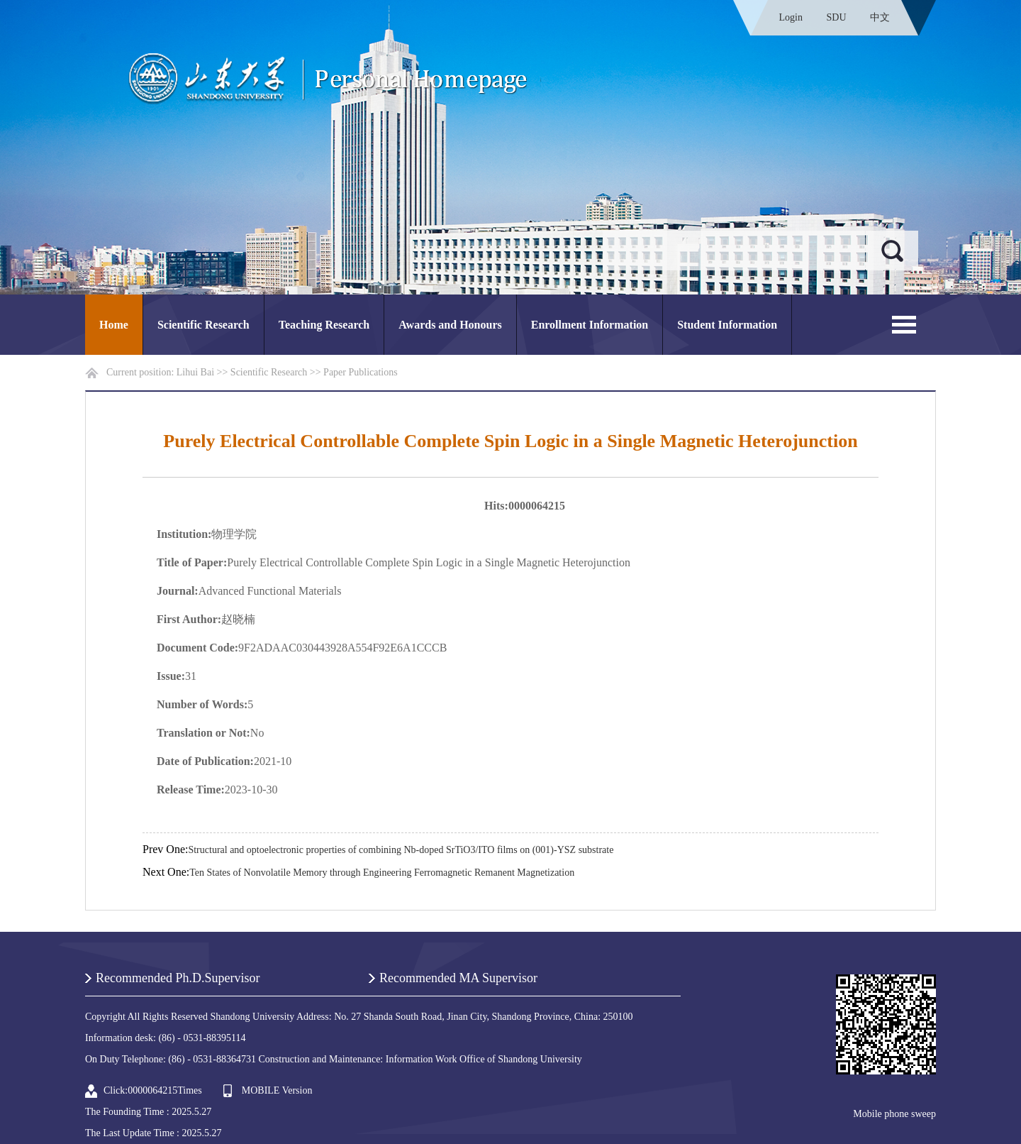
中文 (880, 17)
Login (791, 17)
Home (113, 325)
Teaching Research (324, 325)
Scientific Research (203, 325)
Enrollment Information (589, 325)
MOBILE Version (277, 1090)
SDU (836, 17)
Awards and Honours (450, 325)
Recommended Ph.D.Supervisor (178, 978)
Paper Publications (360, 372)
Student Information (727, 325)
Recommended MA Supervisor (458, 978)
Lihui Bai (195, 372)
